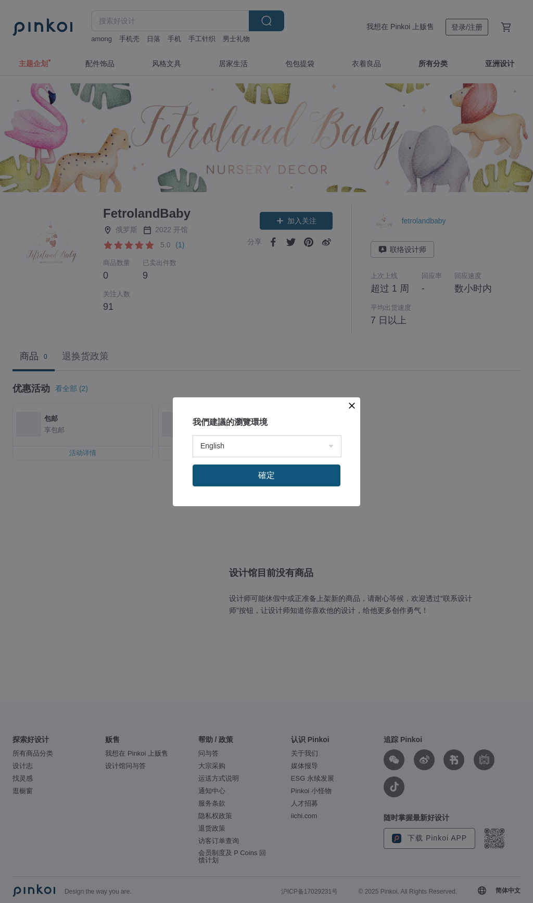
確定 (266, 475)
